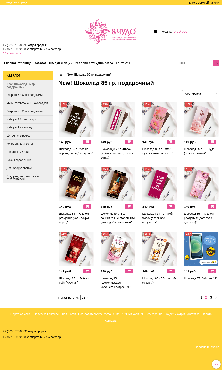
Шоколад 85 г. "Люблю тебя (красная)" (74, 280)
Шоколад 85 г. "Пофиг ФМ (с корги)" (159, 280)
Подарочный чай (18, 151)
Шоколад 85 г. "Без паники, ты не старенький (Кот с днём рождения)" (118, 218)
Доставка (193, 314)
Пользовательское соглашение (99, 314)
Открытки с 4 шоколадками (25, 95)
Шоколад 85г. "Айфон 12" (200, 278)
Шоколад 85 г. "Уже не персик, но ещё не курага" (76, 151)
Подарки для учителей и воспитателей (23, 177)
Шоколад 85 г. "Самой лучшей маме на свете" (157, 151)
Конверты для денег (20, 143)
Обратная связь (20, 314)
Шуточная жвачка (18, 135)
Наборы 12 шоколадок (21, 119)
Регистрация (154, 314)
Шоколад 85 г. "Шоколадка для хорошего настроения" (116, 283)
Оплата (207, 314)
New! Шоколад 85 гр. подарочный (21, 85)
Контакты (123, 63)
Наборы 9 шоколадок (21, 127)
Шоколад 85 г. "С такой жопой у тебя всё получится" (157, 218)
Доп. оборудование (19, 168)
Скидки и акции (60, 63)
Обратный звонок (12, 53)
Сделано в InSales (207, 347)
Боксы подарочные (19, 160)
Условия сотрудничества (94, 63)
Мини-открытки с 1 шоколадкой (27, 103)
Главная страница (17, 63)
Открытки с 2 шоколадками (25, 111)
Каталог (40, 63)
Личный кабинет (132, 314)
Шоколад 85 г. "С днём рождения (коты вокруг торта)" (74, 218)
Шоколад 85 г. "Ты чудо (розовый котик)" (199, 151)
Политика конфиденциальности (55, 314)
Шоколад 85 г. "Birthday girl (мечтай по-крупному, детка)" (117, 153)
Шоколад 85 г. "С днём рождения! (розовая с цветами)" (199, 218)
